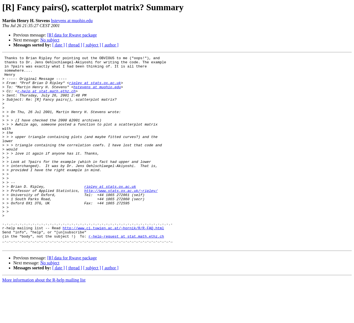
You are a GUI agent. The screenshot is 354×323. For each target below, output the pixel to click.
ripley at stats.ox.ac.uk (95, 88)
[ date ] (58, 45)
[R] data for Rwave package (72, 35)
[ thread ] (74, 45)
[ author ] (110, 45)
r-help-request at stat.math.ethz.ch (126, 272)
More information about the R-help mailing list (43, 318)
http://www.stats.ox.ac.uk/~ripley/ (120, 217)
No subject (49, 40)
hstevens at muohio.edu (72, 20)
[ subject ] (92, 45)
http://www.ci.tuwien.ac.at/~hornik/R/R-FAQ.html (113, 262)
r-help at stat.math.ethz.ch (46, 98)
